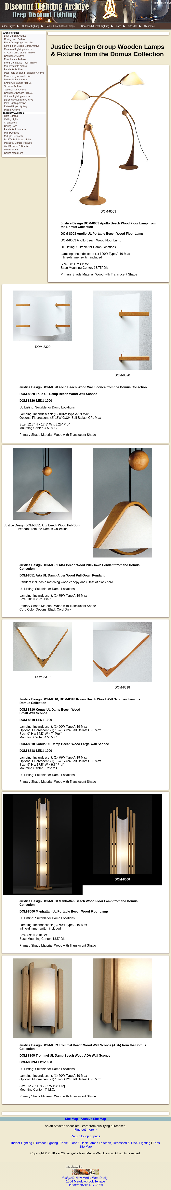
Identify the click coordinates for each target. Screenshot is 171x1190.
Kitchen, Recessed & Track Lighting (125, 1143)
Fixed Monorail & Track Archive (20, 62)
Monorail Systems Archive (17, 76)
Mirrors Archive (12, 109)
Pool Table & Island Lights (17, 139)
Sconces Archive (13, 86)
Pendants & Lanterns (15, 129)
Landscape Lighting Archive (18, 99)
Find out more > (85, 1129)
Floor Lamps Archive (15, 59)
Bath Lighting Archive (15, 35)
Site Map (71, 1119)
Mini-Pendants (11, 132)
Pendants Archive (13, 69)
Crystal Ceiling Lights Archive (19, 52)
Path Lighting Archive (15, 103)
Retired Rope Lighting (15, 106)
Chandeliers (10, 122)
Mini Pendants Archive (16, 66)
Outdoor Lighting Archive (17, 96)
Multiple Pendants (13, 136)
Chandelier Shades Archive (18, 93)
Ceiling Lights (11, 119)
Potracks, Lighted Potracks (18, 143)
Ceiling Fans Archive (15, 39)
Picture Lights (11, 149)
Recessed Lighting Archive (18, 49)
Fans (156, 1143)
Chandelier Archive (14, 56)
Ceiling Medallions (13, 153)
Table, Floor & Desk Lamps (79, 1143)
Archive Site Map (93, 1119)
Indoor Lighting (21, 1143)
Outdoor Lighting (46, 1143)
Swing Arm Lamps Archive (18, 83)
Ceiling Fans (10, 126)
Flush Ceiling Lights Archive (18, 42)
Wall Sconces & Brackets (17, 146)
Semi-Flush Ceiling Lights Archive (21, 46)
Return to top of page (85, 1136)
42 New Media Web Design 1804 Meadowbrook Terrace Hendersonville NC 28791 (85, 1180)
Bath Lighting (11, 116)
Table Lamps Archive (15, 89)
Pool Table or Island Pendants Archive (24, 72)
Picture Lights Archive (15, 79)
